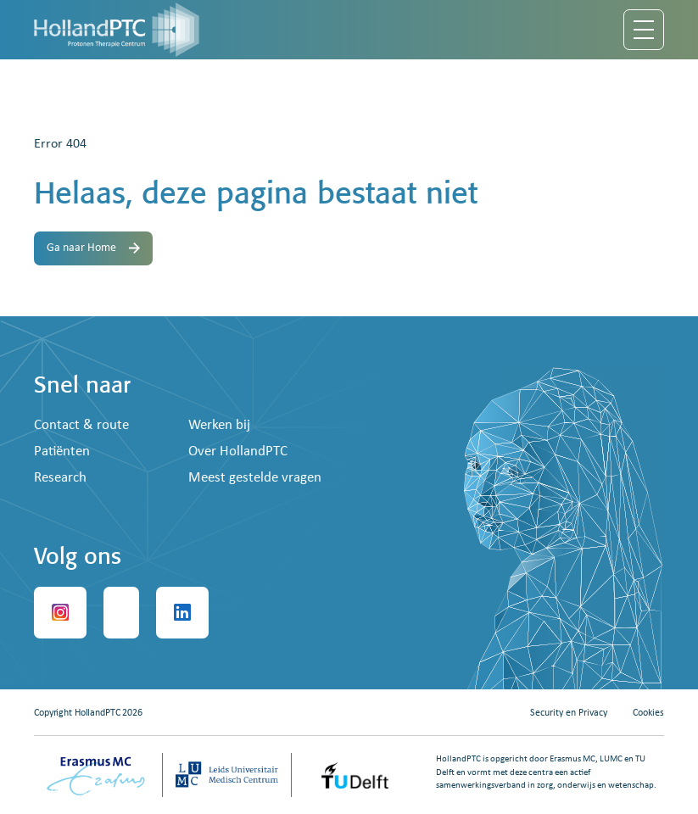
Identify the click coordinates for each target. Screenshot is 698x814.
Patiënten (62, 451)
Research (60, 478)
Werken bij (219, 425)
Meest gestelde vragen (254, 478)
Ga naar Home (93, 248)
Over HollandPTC (238, 451)
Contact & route (81, 425)
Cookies (648, 713)
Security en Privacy (568, 713)
